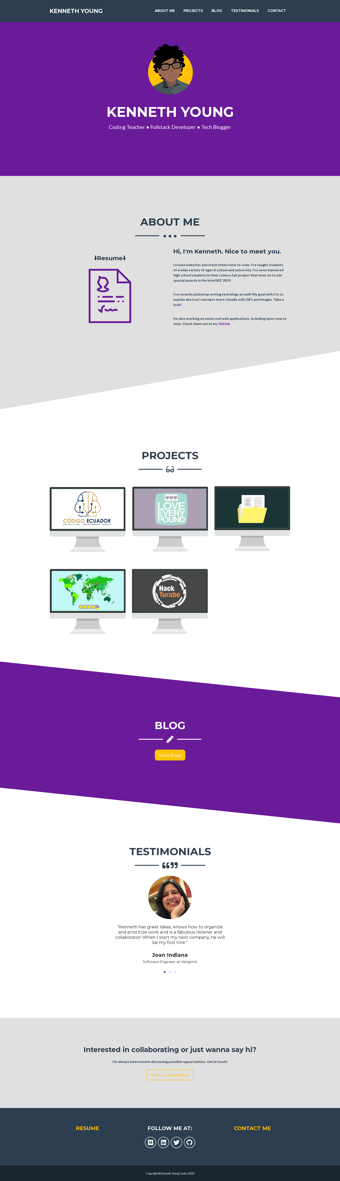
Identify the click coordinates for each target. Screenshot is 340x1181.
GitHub (224, 324)
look (176, 304)
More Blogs (170, 755)
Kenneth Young (77, 11)
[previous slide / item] (53, 926)
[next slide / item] (287, 926)
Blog (217, 11)
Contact (277, 11)
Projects (193, 11)
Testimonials (245, 11)
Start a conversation (170, 1074)
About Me (165, 11)
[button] (165, 972)
